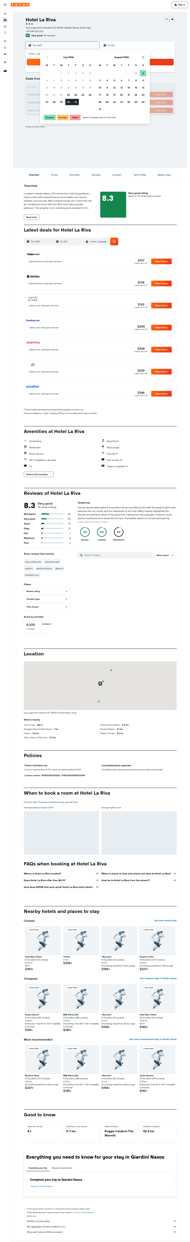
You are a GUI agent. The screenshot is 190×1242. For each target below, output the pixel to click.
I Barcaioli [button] (106, 956)
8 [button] (61, 80)
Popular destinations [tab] (62, 1168)
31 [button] (76, 101)
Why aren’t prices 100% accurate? (102, 1232)
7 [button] (54, 80)
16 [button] (68, 87)
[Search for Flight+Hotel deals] (5, 33)
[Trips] (5, 62)
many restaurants (33, 561)
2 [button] (68, 73)
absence (59, 568)
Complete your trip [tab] (38, 1168)
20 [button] (46, 94)
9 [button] (68, 80)
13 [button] (47, 87)
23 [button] (68, 94)
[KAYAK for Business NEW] (5, 54)
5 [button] (90, 73)
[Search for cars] (5, 26)
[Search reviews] (117, 555)
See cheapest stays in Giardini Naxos (158, 978)
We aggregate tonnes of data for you (102, 1226)
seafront (29, 568)
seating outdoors (44, 568)
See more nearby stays (165, 920)
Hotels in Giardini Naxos (41, 1186)
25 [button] (83, 94)
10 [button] (75, 80)
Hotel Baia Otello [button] (33, 956)
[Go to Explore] (5, 41)
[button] (5, 4)
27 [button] (47, 101)
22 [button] (61, 94)
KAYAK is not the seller (102, 1221)
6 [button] (47, 80)
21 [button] (54, 94)
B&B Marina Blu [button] (71, 1014)
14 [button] (54, 87)
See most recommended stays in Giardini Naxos (153, 1039)
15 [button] (61, 87)
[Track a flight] (5, 48)
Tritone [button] (66, 956)
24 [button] (75, 94)
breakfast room (32, 575)
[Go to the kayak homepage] (20, 4)
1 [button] (61, 73)
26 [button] (90, 94)
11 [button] (83, 80)
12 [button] (90, 80)
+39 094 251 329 (34, 31)
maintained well (52, 561)
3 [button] (75, 73)
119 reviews (49, 35)
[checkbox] (39, 626)
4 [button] (83, 73)
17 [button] (76, 87)
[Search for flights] (5, 14)
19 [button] (90, 87)
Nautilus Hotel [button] (147, 956)
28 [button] (54, 101)
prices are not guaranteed (83, 1212)
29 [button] (61, 101)
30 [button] (68, 101)
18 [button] (83, 87)
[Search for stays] (5, 20)
